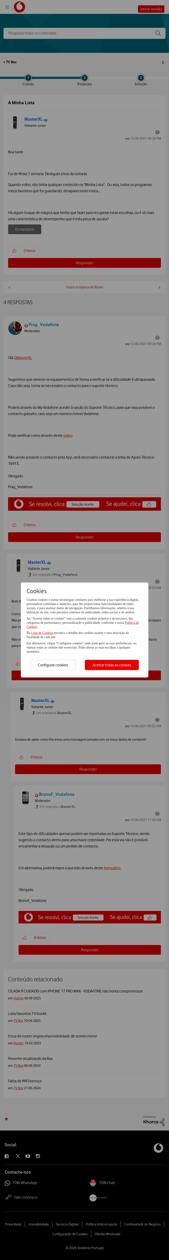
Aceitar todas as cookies (111, 665)
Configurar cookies (53, 665)
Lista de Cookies (42, 633)
